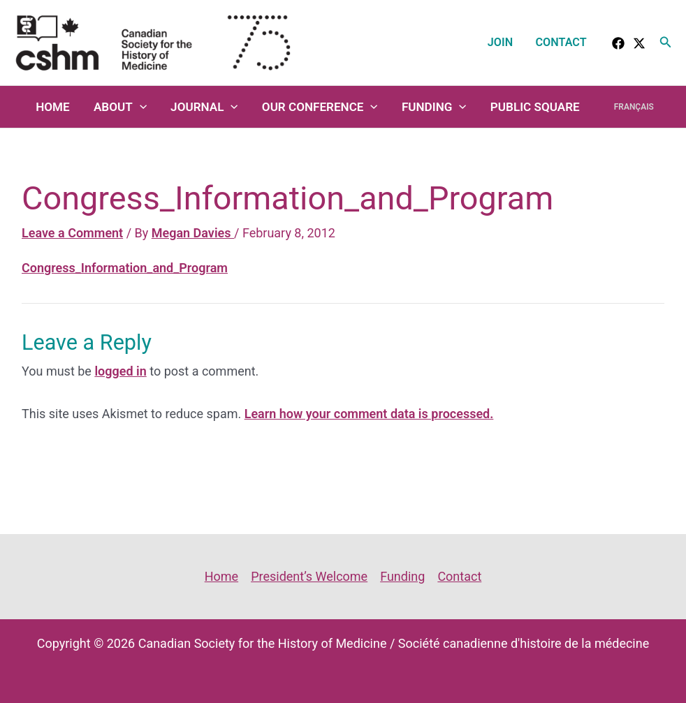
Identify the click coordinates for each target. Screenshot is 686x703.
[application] (140, 107)
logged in (120, 371)
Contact (561, 42)
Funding (434, 107)
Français (634, 107)
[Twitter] (639, 43)
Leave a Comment (72, 232)
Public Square (535, 107)
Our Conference (320, 107)
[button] (665, 42)
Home (53, 107)
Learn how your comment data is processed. (369, 413)
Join (500, 42)
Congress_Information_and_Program (125, 267)
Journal (204, 107)
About (120, 107)
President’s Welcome (309, 576)
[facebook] (618, 43)
